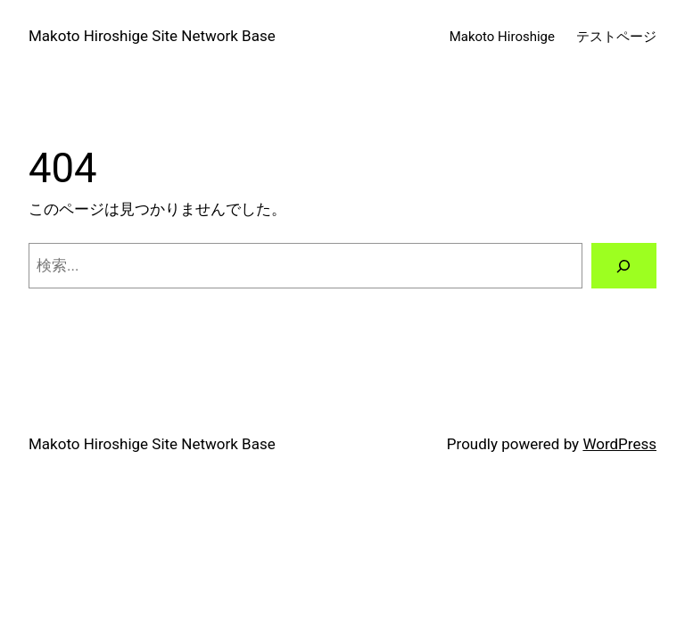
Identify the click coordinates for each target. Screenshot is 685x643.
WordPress (619, 444)
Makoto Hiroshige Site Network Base (152, 36)
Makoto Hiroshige (502, 37)
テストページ (616, 37)
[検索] (623, 265)
